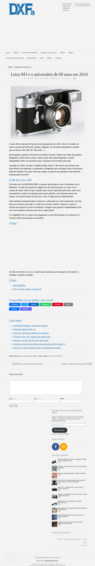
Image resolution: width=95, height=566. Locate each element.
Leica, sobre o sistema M (30, 289)
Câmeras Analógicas (48, 52)
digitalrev (46, 356)
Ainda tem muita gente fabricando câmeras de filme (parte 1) (39, 344)
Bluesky (14, 309)
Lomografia (31, 58)
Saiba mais (66, 8)
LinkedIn (33, 304)
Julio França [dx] (31, 78)
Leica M (55, 356)
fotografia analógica (15, 58)
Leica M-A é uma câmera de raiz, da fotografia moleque (37, 348)
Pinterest (57, 304)
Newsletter (66, 6)
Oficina (16, 52)
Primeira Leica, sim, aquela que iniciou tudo (32, 337)
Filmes (70, 52)
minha (30, 272)
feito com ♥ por (47, 561)
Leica (50, 356)
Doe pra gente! (67, 4)
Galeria (58, 58)
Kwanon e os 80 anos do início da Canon (30, 340)
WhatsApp (45, 304)
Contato (65, 10)
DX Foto (44, 557)
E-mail (68, 304)
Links (41, 58)
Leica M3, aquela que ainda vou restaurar (31, 333)
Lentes (62, 52)
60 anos (20, 356)
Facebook (15, 304)
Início (10, 67)
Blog (8, 52)
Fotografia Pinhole (29, 52)
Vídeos (49, 58)
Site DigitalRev (19, 285)
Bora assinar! (60, 430)
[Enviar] (89, 4)
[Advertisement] (47, 33)
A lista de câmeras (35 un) (24, 329)
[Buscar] (81, 4)
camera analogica (27, 356)
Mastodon (26, 309)
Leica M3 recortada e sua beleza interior (30, 326)
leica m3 (60, 356)
